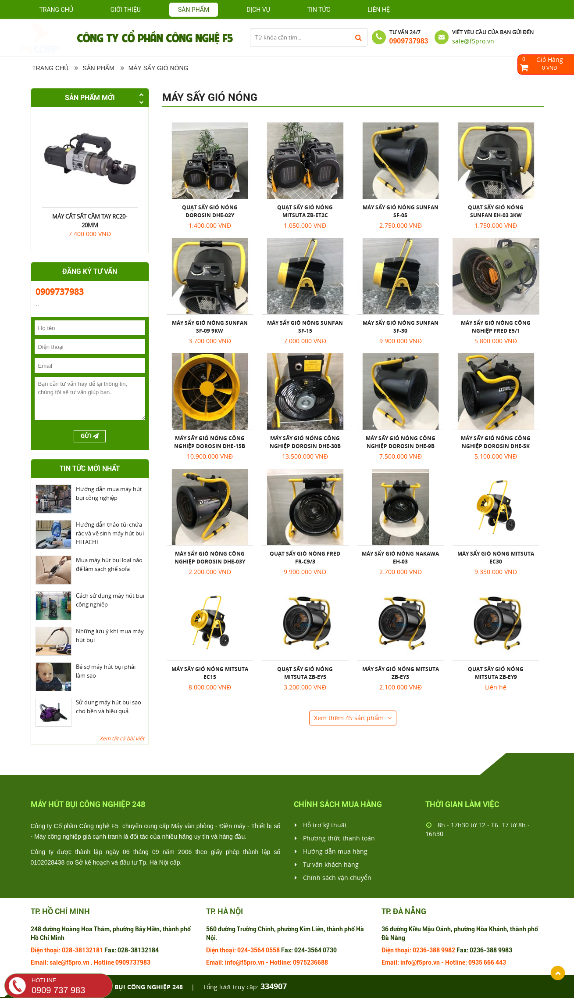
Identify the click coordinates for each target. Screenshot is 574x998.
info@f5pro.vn (244, 962)
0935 (475, 962)
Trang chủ (56, 9)
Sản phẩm (98, 68)
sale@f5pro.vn (473, 41)
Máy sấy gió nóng (158, 68)
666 (489, 962)
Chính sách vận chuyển (333, 877)
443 (501, 962)
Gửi (90, 436)
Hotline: (281, 962)
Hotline (104, 962)
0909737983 (408, 41)
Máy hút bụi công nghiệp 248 (133, 987)
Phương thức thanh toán (335, 838)
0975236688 (310, 962)
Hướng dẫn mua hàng (331, 851)
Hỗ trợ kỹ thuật (321, 825)
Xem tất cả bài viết (122, 738)
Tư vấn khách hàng (327, 864)
